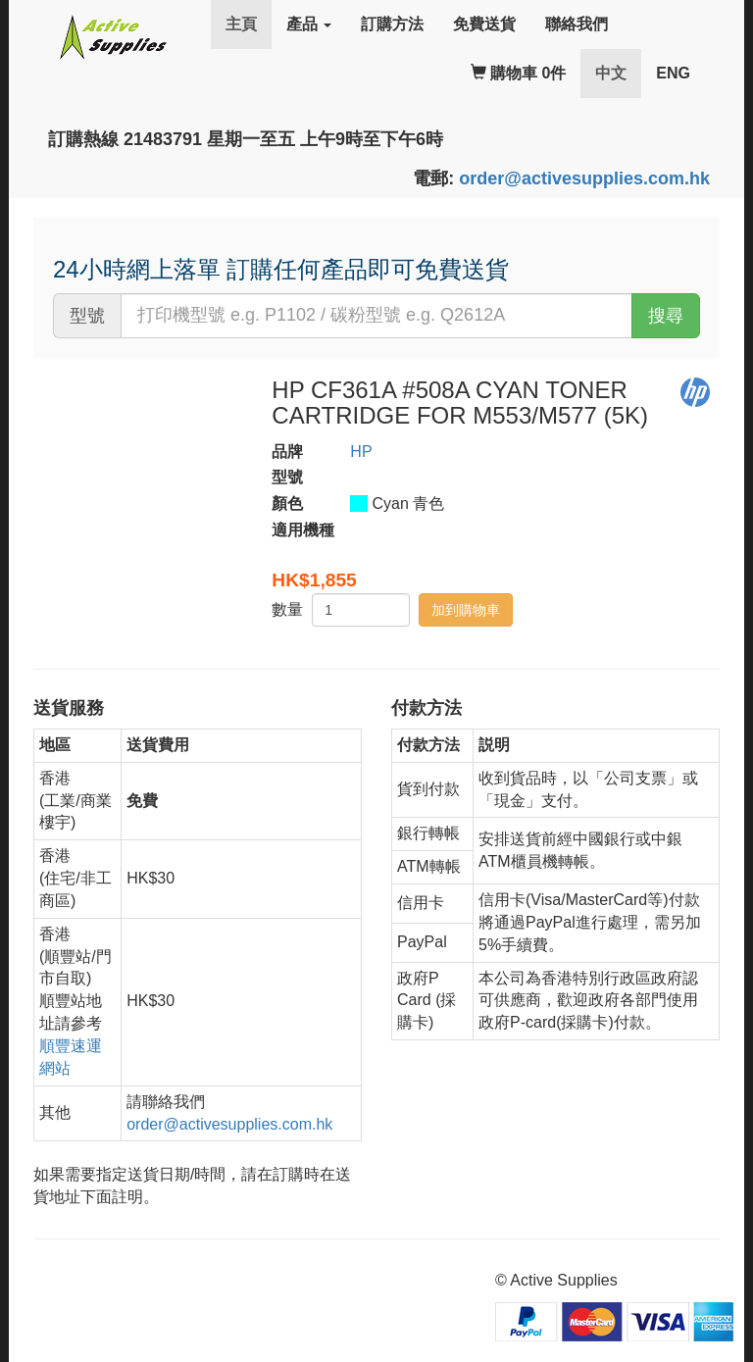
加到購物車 (465, 610)
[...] (376, 315)
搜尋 (665, 316)
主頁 (241, 24)
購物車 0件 (519, 73)
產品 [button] (308, 24)
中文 (618, 72)
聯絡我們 (576, 24)
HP (361, 451)
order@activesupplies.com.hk (584, 178)
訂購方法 (392, 24)
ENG (673, 73)
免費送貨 (484, 24)
